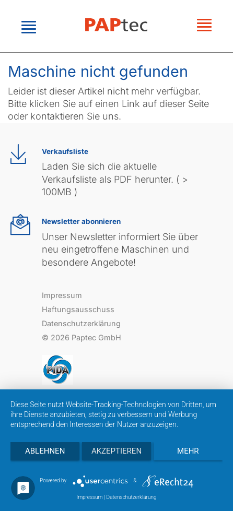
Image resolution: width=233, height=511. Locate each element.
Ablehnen (45, 451)
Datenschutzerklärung (81, 323)
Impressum (62, 295)
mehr (188, 451)
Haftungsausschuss (78, 309)
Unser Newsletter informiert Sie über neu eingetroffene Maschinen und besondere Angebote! (120, 249)
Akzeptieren (116, 451)
